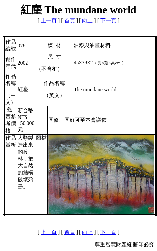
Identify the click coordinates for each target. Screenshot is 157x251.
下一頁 (108, 20)
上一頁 (49, 20)
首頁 (69, 20)
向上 (87, 20)
